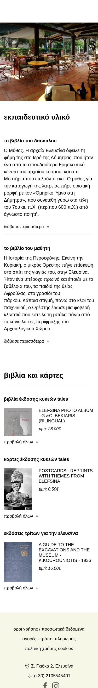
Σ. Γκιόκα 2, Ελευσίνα (49, 643)
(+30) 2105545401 (48, 653)
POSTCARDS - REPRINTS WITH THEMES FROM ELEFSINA (66, 453)
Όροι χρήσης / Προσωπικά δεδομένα (49, 606)
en (59, 11)
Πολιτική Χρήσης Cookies (49, 626)
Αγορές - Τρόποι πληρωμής (49, 616)
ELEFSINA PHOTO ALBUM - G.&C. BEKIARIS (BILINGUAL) (66, 393)
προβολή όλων (18, 419)
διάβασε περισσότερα (24, 204)
